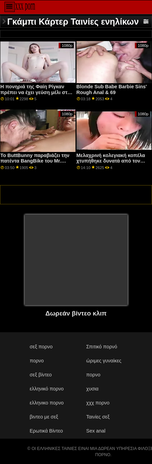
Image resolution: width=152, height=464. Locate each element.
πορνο (37, 360)
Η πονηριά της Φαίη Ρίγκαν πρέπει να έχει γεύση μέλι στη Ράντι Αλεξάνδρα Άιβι (35, 92)
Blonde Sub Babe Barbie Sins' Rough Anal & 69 (112, 89)
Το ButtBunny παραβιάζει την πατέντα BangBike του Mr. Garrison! (34, 161)
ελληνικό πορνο (46, 388)
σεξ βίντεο (40, 374)
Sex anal (95, 431)
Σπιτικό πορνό (101, 346)
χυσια (92, 388)
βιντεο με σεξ (44, 417)
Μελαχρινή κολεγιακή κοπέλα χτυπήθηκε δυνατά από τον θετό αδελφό (111, 161)
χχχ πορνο (97, 402)
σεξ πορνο (41, 346)
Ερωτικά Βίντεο (46, 431)
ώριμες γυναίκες (103, 360)
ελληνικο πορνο (46, 402)
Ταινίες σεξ (97, 417)
